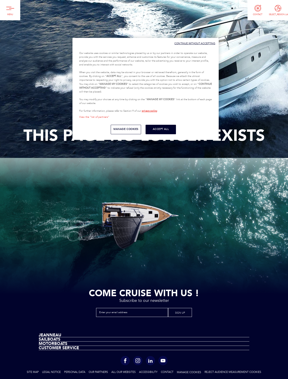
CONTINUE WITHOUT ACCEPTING (194, 43)
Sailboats (49, 339)
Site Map (33, 372)
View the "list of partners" (94, 117)
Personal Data (74, 372)
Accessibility (148, 372)
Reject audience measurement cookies (233, 372)
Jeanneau (143, 21)
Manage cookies (189, 372)
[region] (145, 89)
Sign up (180, 312)
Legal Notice (51, 372)
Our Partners (98, 372)
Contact (167, 372)
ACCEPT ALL (161, 129)
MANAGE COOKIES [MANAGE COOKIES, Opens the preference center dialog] (125, 129)
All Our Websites (123, 372)
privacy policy (149, 111)
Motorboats (53, 344)
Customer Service (59, 348)
